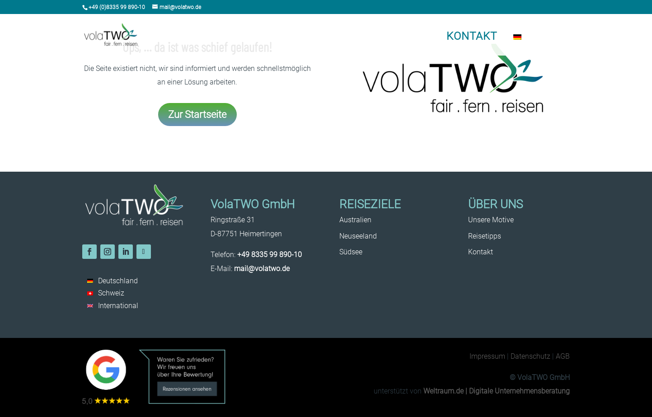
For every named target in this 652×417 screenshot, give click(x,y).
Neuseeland (280, 37)
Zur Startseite (197, 114)
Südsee (319, 37)
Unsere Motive (401, 37)
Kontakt (471, 36)
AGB (563, 356)
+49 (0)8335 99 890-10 (117, 7)
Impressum (487, 356)
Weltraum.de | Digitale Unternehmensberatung (496, 391)
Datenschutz (530, 356)
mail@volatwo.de (262, 268)
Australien (238, 37)
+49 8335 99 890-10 (269, 254)
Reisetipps (355, 37)
